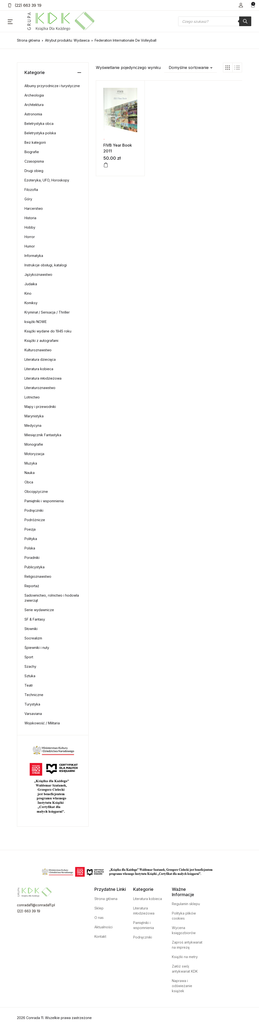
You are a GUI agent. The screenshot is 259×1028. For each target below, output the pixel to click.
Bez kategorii (35, 142)
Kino (27, 293)
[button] (241, 5)
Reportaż (31, 586)
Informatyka (33, 256)
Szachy (30, 666)
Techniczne (33, 695)
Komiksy (31, 303)
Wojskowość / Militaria (42, 723)
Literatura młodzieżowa (42, 378)
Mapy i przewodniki (40, 407)
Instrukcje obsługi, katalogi (45, 265)
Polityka (30, 539)
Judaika (30, 284)
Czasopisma (34, 161)
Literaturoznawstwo (39, 388)
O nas (99, 917)
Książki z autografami (41, 340)
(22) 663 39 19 (24, 5)
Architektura (34, 105)
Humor (29, 246)
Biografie (31, 152)
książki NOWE (35, 322)
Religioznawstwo (37, 576)
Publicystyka (34, 567)
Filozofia (31, 190)
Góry (28, 199)
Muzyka (30, 463)
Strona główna (28, 40)
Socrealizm (33, 638)
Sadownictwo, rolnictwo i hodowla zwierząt (51, 597)
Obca (28, 482)
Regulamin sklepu (186, 904)
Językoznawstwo (38, 274)
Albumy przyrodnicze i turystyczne (52, 86)
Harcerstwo (33, 208)
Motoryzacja (34, 454)
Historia (30, 218)
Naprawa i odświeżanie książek (182, 986)
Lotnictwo (32, 397)
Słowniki (31, 629)
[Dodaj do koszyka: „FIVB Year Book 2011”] (105, 165)
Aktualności (103, 927)
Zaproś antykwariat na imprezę (187, 944)
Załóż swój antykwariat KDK (185, 968)
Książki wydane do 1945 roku (47, 331)
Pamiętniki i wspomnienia (44, 501)
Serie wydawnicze (39, 610)
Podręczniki (33, 510)
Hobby (29, 227)
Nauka (29, 473)
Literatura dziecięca (40, 359)
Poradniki (31, 557)
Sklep (99, 908)
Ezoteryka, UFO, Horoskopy (46, 180)
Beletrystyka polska (40, 133)
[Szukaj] (245, 21)
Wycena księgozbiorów (184, 930)
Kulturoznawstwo (38, 350)
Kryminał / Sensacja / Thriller (47, 312)
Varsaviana (33, 714)
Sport (28, 657)
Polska (29, 548)
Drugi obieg (33, 171)
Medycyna (32, 425)
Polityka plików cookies (184, 915)
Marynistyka (34, 416)
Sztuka (29, 676)
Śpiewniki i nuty (36, 647)
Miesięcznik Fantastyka (42, 435)
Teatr (28, 685)
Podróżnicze (34, 520)
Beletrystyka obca (38, 123)
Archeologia (34, 95)
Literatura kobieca (38, 369)
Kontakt (100, 936)
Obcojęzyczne (36, 491)
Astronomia (33, 114)
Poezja (30, 529)
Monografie (33, 444)
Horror (29, 237)
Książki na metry (185, 957)
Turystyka (32, 704)
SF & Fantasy (34, 619)
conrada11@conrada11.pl (36, 905)
